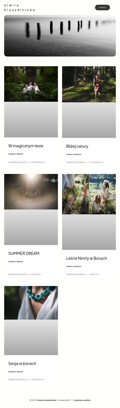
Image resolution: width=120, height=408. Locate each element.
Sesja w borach (22, 363)
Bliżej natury (77, 146)
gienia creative (83, 400)
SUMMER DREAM (23, 253)
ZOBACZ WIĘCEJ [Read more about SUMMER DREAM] (15, 262)
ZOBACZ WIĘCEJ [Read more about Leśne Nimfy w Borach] (73, 266)
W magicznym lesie (25, 145)
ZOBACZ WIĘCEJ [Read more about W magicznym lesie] (15, 154)
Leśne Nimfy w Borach (86, 258)
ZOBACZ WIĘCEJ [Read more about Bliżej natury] (73, 154)
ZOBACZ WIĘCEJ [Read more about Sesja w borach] (15, 372)
